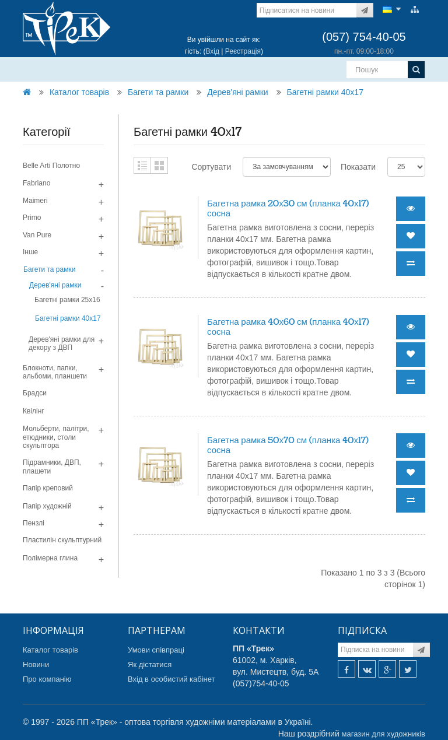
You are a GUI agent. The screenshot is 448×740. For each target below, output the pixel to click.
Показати (358, 166)
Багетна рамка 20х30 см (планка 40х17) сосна (288, 209)
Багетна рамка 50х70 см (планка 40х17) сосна (288, 445)
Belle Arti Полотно (51, 166)
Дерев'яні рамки (237, 92)
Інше (30, 252)
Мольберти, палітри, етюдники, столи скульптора (56, 437)
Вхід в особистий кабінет (171, 679)
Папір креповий (48, 488)
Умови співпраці (156, 650)
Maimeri (35, 201)
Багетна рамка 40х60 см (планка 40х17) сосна (288, 327)
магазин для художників (383, 734)
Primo (32, 217)
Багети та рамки (158, 92)
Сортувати (211, 166)
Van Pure (37, 235)
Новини (36, 664)
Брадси (35, 393)
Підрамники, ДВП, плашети (52, 466)
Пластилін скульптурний (62, 540)
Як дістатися (150, 664)
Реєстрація (243, 51)
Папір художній (47, 506)
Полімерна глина (50, 558)
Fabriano (36, 183)
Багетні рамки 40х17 (325, 92)
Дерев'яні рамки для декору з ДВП (61, 343)
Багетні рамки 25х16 (67, 300)
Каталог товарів (79, 92)
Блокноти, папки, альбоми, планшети (55, 372)
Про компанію (47, 679)
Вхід (212, 51)
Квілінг (33, 411)
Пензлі (33, 523)
